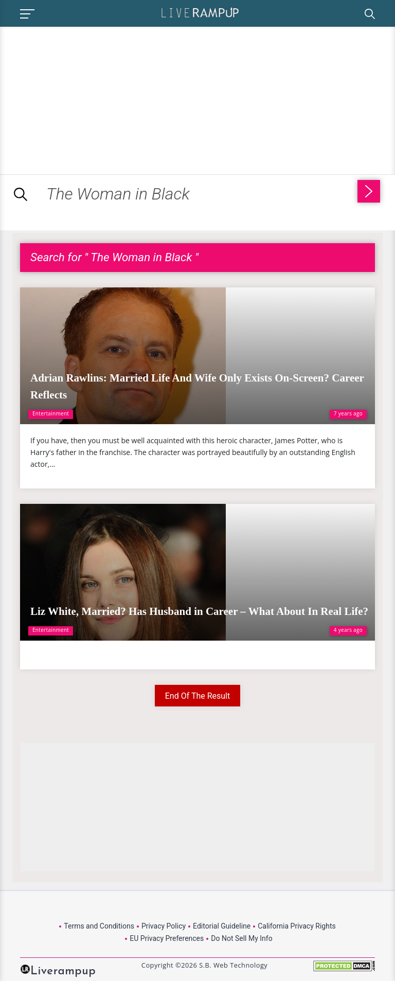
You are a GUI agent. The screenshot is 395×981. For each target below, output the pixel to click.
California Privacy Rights (296, 926)
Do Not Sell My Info (241, 938)
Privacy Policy (163, 926)
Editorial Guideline (221, 926)
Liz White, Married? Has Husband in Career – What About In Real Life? (199, 611)
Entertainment (50, 413)
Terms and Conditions (99, 926)
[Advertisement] (86, 99)
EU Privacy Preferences (167, 938)
